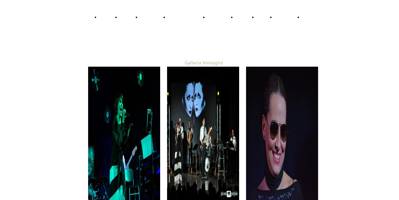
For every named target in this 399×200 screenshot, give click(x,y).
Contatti (263, 17)
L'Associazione (286, 17)
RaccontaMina (152, 17)
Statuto (308, 17)
